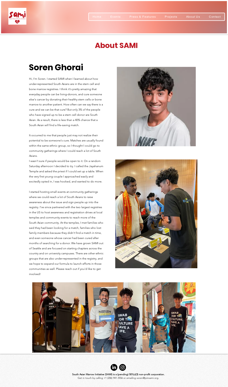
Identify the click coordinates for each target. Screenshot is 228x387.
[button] (171, 16)
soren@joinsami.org (147, 378)
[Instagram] (122, 367)
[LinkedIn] (114, 367)
